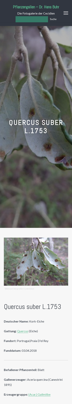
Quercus (22, 331)
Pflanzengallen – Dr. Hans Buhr (36, 7)
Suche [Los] (53, 19)
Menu (66, 13)
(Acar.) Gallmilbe (39, 394)
